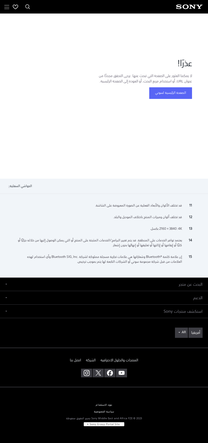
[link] (195, 333)
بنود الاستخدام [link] (104, 404)
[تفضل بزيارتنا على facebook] (109, 373)
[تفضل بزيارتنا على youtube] (121, 373)
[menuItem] (15, 7)
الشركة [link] (91, 360)
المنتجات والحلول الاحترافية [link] (119, 360)
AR (184, 332)
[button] (104, 284)
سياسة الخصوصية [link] (104, 411)
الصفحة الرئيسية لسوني (170, 92)
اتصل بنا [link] (75, 360)
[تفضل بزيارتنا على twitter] (98, 373)
